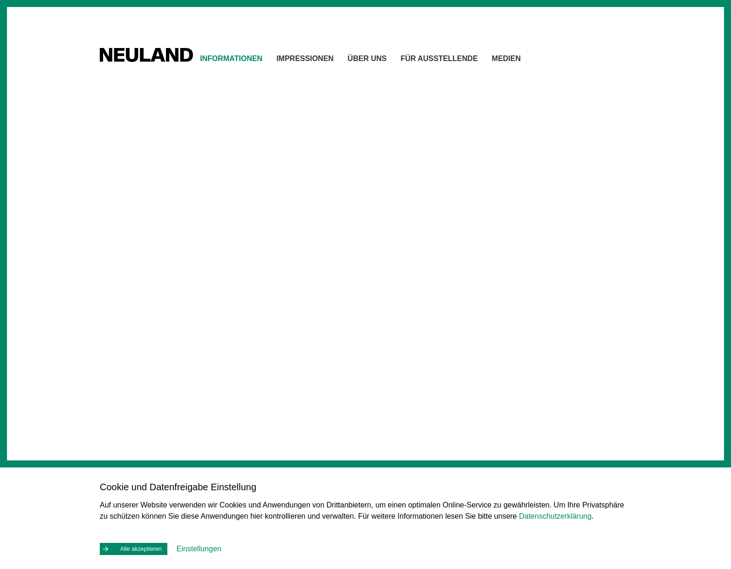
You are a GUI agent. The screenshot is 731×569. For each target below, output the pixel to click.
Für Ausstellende (460, 61)
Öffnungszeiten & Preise (155, 439)
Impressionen (326, 61)
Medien (527, 61)
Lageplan (297, 235)
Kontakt (547, 104)
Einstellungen (204, 548)
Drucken (588, 104)
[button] (456, 269)
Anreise (131, 455)
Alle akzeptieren (143, 548)
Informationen (252, 61)
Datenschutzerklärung (555, 514)
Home (512, 104)
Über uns (388, 61)
